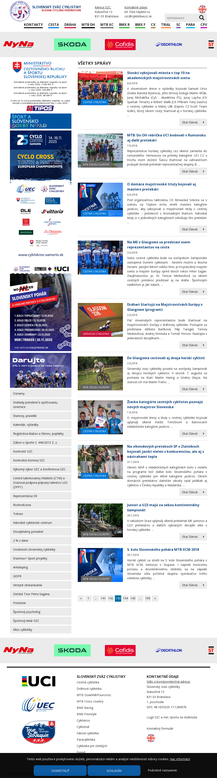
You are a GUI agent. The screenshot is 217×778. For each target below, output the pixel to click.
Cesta (53, 24)
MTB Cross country (96, 164)
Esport (81, 752)
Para (190, 24)
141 (103, 598)
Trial (166, 24)
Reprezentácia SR (25, 496)
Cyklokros (83, 720)
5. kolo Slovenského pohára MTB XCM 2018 (163, 549)
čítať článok (193, 122)
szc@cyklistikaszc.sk (138, 16)
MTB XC (107, 24)
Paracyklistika (86, 739)
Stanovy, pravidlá (24, 416)
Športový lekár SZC (26, 621)
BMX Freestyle (87, 714)
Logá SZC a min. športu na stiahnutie (172, 717)
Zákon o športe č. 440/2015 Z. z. (35, 442)
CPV (203, 24)
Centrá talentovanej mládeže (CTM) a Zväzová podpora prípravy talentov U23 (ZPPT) (40, 482)
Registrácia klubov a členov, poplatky (38, 434)
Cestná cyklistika (94, 102)
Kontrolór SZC (23, 451)
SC (178, 24)
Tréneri (18, 514)
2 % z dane (20, 540)
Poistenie (19, 603)
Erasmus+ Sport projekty (30, 558)
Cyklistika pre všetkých (92, 746)
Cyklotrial (83, 727)
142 (110, 598)
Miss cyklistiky (22, 630)
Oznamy (19, 393)
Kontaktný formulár (160, 728)
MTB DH (88, 24)
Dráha (70, 24)
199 (147, 598)
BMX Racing (85, 708)
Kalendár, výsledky (25, 425)
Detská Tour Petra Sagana (31, 594)
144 (125, 598)
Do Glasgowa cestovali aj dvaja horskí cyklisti (166, 358)
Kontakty (33, 24)
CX (153, 24)
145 (132, 598)
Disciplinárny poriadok (28, 532)
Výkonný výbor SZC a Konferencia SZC (39, 469)
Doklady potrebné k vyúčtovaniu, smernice (35, 404)
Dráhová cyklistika (96, 334)
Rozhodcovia (22, 505)
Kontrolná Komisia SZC (29, 460)
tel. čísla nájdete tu (137, 12)
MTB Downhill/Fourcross (94, 695)
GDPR (17, 576)
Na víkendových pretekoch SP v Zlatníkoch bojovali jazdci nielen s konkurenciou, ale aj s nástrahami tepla (165, 451)
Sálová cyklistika (88, 733)
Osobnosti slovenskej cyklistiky (34, 549)
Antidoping (20, 567)
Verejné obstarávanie (27, 585)
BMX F (140, 24)
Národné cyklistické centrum (32, 523)
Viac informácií (180, 759)
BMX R (124, 24)
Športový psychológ (26, 612)
